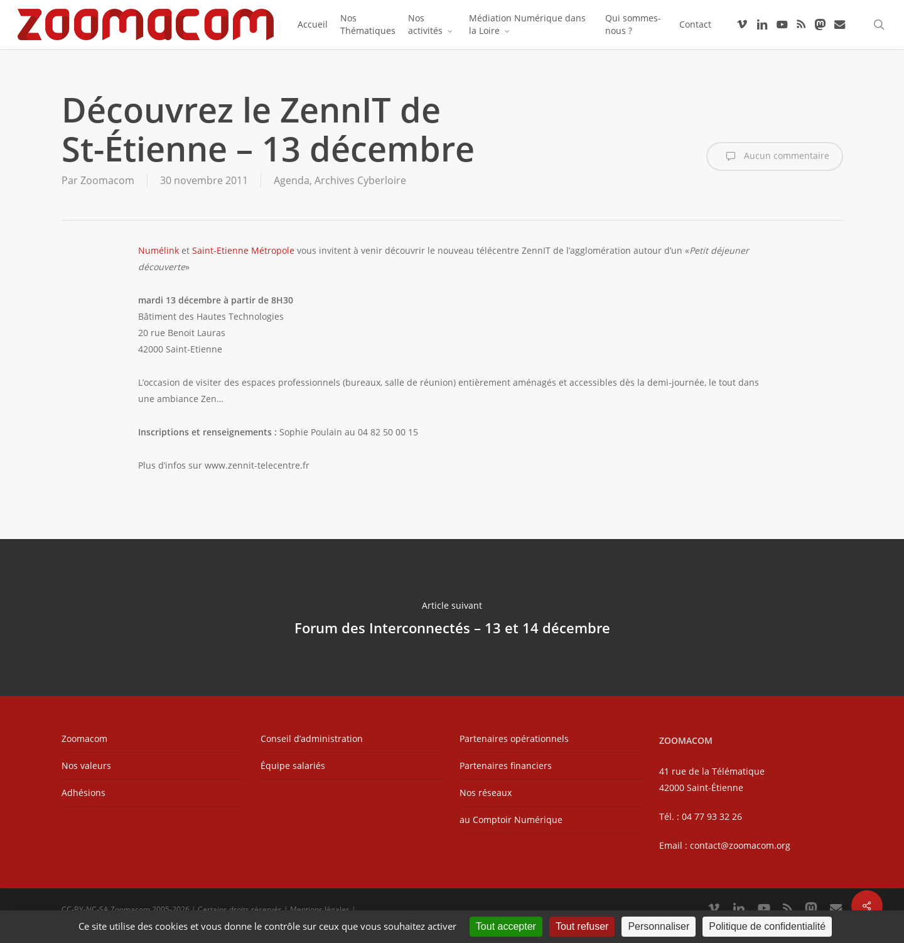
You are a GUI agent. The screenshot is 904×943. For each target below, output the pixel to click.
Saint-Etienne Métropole (243, 250)
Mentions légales (320, 909)
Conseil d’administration (312, 738)
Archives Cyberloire (360, 180)
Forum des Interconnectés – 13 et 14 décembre (452, 617)
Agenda (291, 180)
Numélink (158, 250)
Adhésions (83, 793)
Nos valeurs (86, 765)
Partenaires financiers (506, 765)
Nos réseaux (486, 793)
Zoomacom (107, 180)
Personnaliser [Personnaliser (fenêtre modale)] (658, 926)
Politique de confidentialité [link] (767, 926)
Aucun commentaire (774, 156)
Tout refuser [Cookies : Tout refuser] (582, 926)
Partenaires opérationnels (514, 738)
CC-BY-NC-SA (85, 909)
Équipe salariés (293, 765)
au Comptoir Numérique (511, 820)
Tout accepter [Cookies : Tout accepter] (506, 926)
